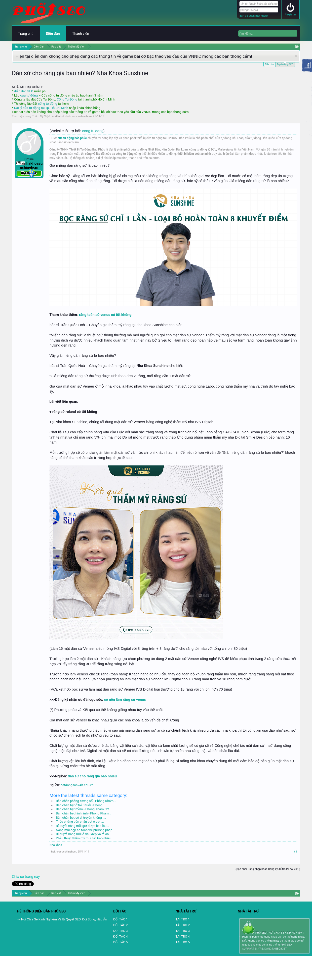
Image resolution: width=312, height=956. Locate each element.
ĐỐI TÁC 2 (120, 925)
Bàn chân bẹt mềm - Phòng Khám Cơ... (83, 809)
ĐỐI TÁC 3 (120, 931)
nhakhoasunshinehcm (78, 116)
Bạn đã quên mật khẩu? (253, 15)
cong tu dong (92, 131)
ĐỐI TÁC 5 (120, 942)
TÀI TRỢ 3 (182, 931)
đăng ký (274, 940)
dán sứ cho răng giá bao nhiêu (92, 776)
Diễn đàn (269, 64)
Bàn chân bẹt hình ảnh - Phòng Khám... (83, 813)
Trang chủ (26, 34)
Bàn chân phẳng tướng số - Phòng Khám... (86, 801)
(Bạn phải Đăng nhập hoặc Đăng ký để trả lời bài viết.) (267, 869)
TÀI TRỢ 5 (182, 942)
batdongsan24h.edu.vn (77, 785)
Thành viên (80, 34)
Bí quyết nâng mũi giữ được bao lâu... (82, 826)
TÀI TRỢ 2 (182, 925)
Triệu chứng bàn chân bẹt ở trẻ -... (80, 821)
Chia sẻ (18, 876)
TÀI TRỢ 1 (182, 919)
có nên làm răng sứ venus (125, 699)
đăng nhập (297, 936)
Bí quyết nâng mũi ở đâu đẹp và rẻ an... (83, 834)
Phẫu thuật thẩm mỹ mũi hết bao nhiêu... (85, 838)
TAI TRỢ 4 (182, 936)
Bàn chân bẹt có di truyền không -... (81, 817)
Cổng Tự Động (67, 99)
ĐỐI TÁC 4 (120, 936)
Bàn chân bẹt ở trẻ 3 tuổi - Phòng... (80, 805)
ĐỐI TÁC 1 (120, 919)
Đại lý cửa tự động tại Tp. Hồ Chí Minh (41, 108)
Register (290, 14)
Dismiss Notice (296, 56)
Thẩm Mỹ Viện (41, 116)
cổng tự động (47, 103)
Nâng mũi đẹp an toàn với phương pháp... (85, 830)
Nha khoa (55, 845)
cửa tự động (29, 95)
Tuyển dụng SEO (285, 64)
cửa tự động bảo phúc (72, 138)
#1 (295, 851)
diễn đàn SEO (23, 91)
